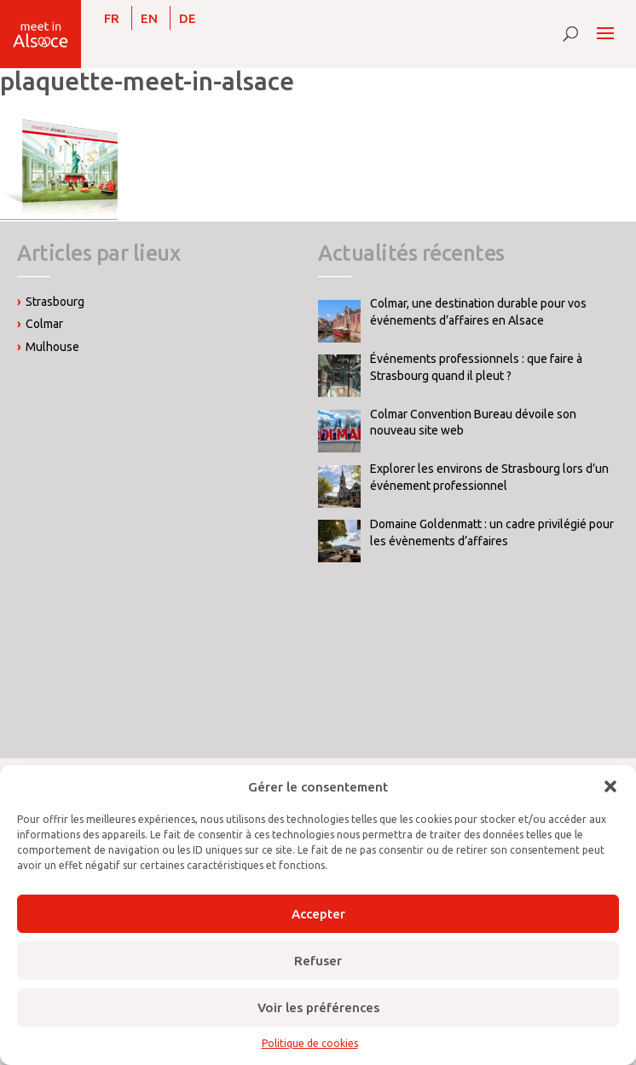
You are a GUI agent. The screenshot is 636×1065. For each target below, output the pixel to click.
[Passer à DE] (188, 18)
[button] (610, 786)
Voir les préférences (318, 1007)
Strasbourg (55, 301)
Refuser (318, 960)
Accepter (318, 914)
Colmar (44, 324)
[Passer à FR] (111, 18)
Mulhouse (52, 347)
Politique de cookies (310, 1043)
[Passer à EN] (149, 18)
